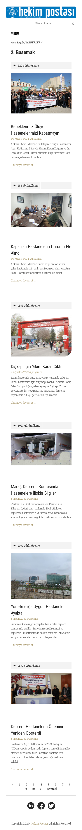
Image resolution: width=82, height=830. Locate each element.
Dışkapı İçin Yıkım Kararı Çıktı (36, 366)
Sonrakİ (52, 789)
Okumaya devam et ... (23, 164)
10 (33, 789)
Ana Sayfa (17, 42)
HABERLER (33, 42)
